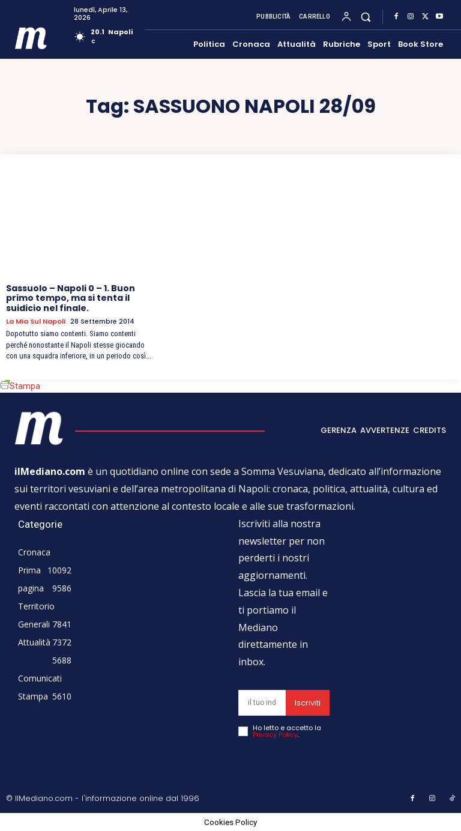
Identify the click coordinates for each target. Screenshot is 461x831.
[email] (262, 703)
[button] (366, 16)
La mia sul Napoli (35, 321)
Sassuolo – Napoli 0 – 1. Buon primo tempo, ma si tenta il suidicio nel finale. (70, 298)
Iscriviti (308, 703)
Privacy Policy (275, 734)
